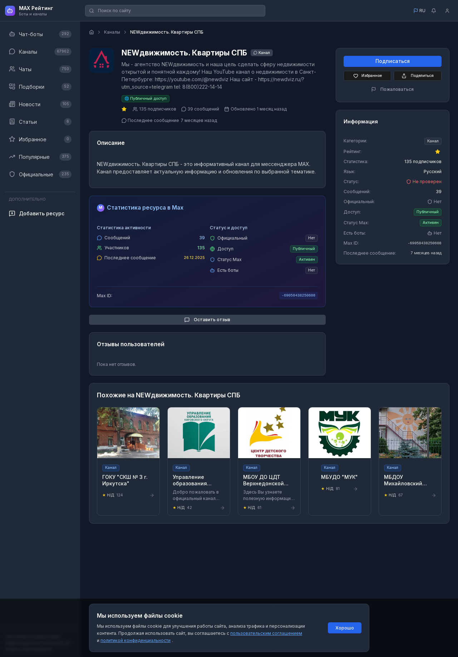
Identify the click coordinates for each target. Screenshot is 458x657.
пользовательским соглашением (266, 633)
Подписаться (392, 61)
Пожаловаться (392, 89)
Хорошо (344, 628)
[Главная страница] (91, 32)
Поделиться (418, 75)
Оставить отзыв (207, 319)
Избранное (367, 75)
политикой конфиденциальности (135, 640)
